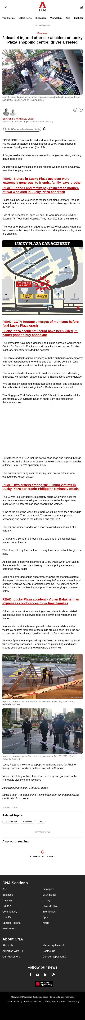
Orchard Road (11, 822)
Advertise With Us (12, 951)
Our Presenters (11, 956)
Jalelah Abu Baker (25, 118)
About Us (7, 945)
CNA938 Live (50, 906)
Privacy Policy (51, 1001)
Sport (46, 917)
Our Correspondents (54, 956)
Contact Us (49, 951)
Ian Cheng (7, 118)
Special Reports (11, 923)
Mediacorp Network (54, 945)
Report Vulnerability (70, 1001)
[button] (22, 129)
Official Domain (13, 1001)
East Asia (79, 18)
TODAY (6, 906)
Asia (68, 18)
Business (7, 894)
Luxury (46, 900)
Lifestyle (7, 900)
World (46, 923)
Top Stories (8, 18)
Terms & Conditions (32, 1001)
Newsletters (9, 928)
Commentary (9, 911)
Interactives (49, 911)
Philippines (27, 822)
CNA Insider (49, 894)
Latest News (25, 18)
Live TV (6, 917)
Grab (41, 822)
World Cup (56, 18)
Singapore (41, 18)
